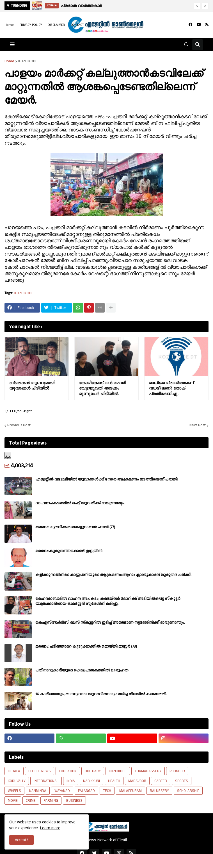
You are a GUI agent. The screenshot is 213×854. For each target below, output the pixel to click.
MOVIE (13, 800)
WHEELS (14, 790)
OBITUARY (93, 771)
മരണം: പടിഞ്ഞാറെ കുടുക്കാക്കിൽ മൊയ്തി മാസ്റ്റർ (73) (86, 646)
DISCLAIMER (56, 24)
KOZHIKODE (27, 61)
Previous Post (19, 425)
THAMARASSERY (148, 771)
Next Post (197, 425)
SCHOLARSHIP (188, 790)
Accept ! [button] (21, 840)
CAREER (160, 781)
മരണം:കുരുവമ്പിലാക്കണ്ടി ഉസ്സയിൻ (68, 551)
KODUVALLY (17, 781)
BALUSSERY (159, 790)
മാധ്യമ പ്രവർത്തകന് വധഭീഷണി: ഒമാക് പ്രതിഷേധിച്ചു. (171, 388)
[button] (197, 6)
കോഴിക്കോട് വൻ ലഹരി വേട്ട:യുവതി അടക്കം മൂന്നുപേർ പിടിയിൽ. (102, 388)
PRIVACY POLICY (30, 24)
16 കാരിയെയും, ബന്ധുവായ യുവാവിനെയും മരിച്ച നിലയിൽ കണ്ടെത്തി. (101, 694)
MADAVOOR (137, 781)
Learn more (50, 828)
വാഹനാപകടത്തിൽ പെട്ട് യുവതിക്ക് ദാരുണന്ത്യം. (80, 503)
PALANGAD (86, 790)
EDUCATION (68, 771)
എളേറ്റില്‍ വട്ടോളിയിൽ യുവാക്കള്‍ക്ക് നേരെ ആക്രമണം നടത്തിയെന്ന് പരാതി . (107, 479)
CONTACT (77, 24)
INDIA (71, 781)
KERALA (14, 771)
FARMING (51, 800)
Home (9, 24)
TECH (107, 790)
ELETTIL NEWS (39, 771)
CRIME (31, 800)
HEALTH (114, 781)
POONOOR (177, 771)
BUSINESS (74, 800)
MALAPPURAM (130, 790)
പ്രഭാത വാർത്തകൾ (81, 5)
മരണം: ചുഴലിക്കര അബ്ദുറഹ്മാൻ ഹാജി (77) (75, 527)
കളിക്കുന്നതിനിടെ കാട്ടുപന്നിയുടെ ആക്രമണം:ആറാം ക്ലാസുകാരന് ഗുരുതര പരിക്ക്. (113, 574)
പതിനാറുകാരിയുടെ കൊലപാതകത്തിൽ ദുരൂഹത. (82, 670)
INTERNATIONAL (46, 781)
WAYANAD (62, 790)
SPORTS (181, 781)
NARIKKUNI (91, 781)
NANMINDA (37, 790)
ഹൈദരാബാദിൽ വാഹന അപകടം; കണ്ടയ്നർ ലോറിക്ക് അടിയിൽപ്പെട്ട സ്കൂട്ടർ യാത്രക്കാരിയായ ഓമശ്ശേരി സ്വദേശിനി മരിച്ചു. (107, 601)
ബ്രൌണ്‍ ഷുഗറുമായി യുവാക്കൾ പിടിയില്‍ (32, 385)
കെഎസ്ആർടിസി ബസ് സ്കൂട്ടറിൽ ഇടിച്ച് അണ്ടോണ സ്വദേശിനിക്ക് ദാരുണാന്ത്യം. (110, 622)
